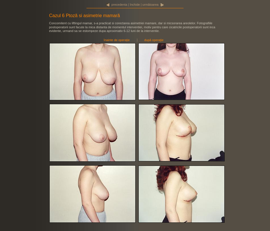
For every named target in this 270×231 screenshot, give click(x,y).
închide (135, 4)
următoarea (150, 4)
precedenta (119, 4)
